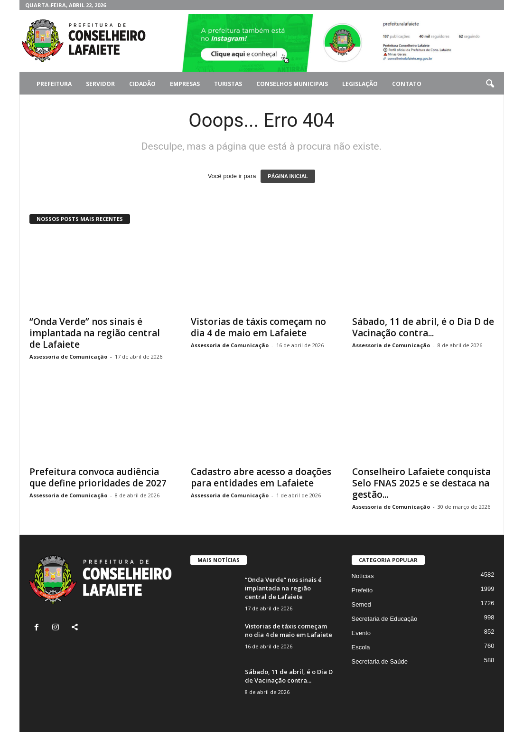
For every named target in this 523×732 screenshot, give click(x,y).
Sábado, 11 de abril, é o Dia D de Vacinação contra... (423, 327)
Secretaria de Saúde (380, 661)
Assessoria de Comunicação (68, 356)
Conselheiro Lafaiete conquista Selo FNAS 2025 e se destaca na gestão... (421, 483)
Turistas (228, 84)
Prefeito (362, 590)
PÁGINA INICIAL (288, 176)
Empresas (185, 84)
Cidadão (142, 84)
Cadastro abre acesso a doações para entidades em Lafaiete (261, 477)
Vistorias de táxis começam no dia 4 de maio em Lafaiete (258, 327)
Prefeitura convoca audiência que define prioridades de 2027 (98, 477)
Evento (361, 633)
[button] (489, 84)
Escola (361, 647)
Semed (361, 604)
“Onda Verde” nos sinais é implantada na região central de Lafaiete (94, 333)
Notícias (363, 576)
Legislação (360, 84)
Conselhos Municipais (292, 84)
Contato (406, 84)
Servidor (100, 84)
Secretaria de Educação (385, 618)
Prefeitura (54, 84)
